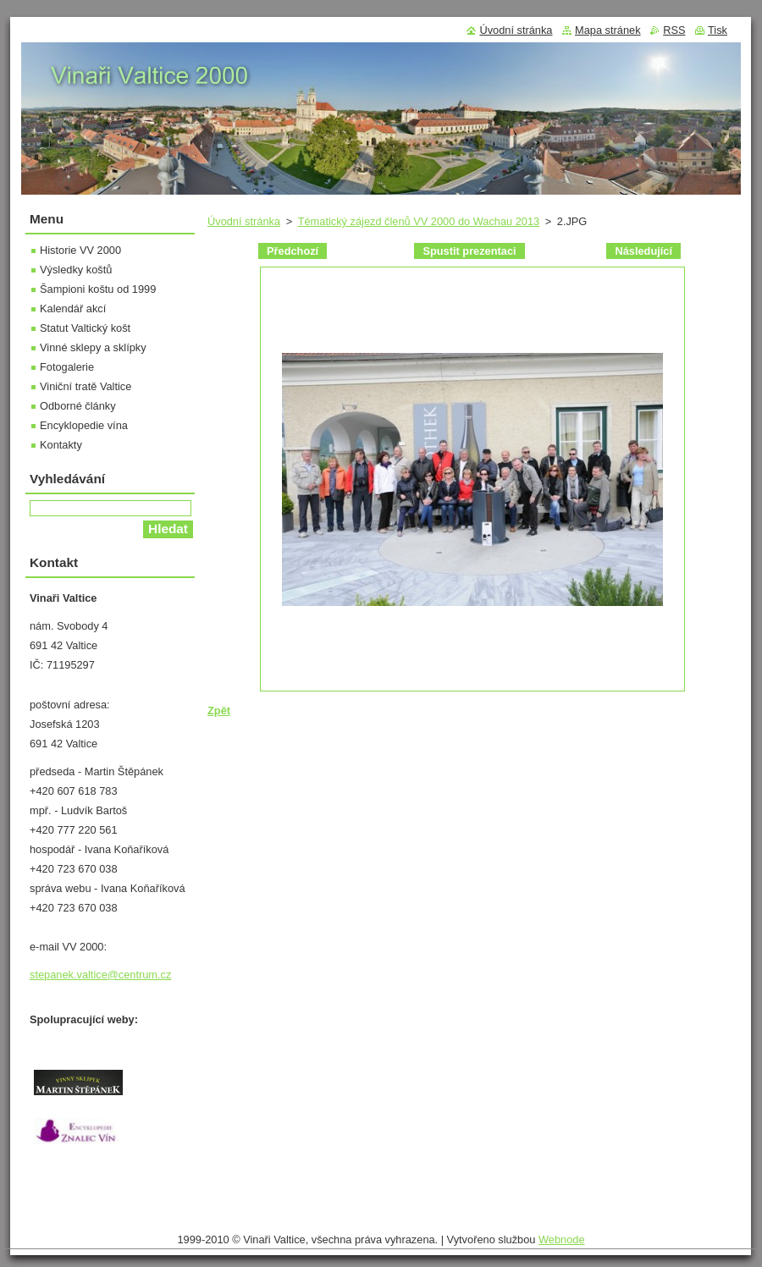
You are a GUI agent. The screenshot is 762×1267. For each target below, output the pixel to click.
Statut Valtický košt (85, 328)
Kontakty (61, 444)
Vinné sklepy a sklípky (93, 347)
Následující (643, 251)
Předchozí (292, 251)
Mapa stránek (608, 30)
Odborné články (78, 405)
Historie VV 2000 (80, 250)
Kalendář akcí (73, 308)
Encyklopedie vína (84, 425)
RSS (674, 30)
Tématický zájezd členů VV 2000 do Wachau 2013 (419, 221)
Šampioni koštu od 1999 (98, 289)
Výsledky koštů (76, 269)
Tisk (717, 30)
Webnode (561, 1239)
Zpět (218, 710)
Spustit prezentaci (469, 251)
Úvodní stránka (243, 221)
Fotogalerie (67, 367)
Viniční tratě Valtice (85, 386)
